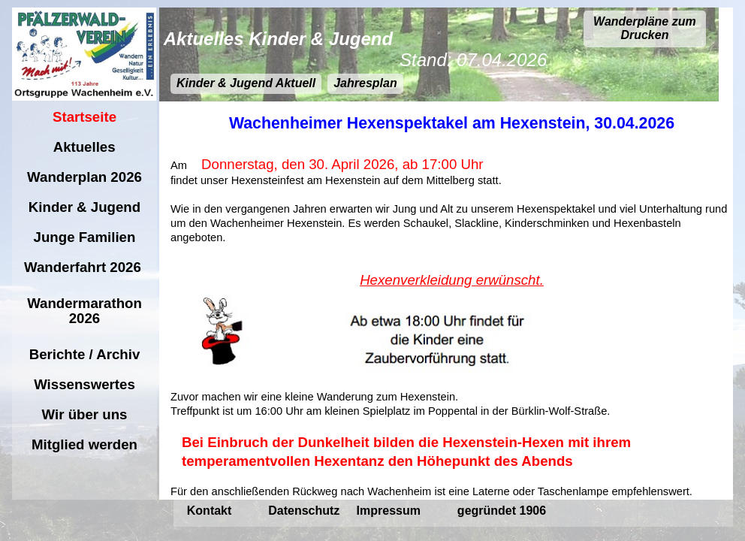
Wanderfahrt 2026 (84, 267)
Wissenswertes (84, 384)
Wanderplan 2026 (84, 177)
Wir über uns (84, 414)
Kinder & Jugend (85, 207)
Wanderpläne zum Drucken (644, 28)
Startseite (84, 117)
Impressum (390, 510)
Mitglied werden (84, 444)
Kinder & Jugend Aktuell (245, 83)
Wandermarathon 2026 (84, 310)
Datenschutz (305, 510)
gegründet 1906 (501, 510)
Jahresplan (365, 83)
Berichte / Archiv (85, 354)
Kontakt (211, 510)
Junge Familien (84, 237)
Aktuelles (84, 147)
